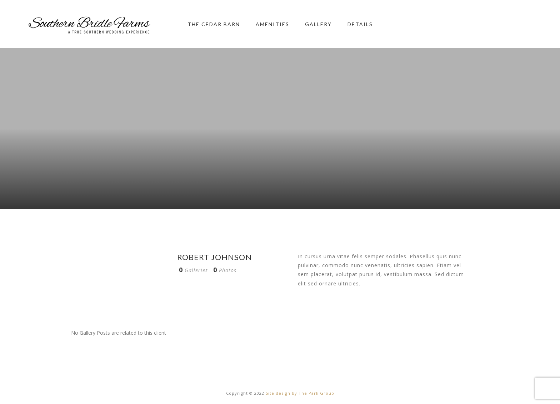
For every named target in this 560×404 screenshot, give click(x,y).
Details (360, 24)
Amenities (272, 24)
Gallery (318, 24)
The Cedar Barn (214, 24)
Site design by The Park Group (300, 393)
